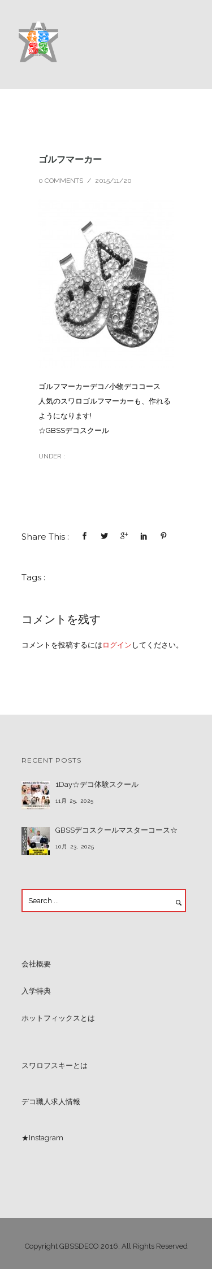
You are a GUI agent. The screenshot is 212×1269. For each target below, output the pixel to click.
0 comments (60, 181)
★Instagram (42, 1138)
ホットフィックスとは (58, 1018)
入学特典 (36, 991)
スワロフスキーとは (54, 1065)
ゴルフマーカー (70, 159)
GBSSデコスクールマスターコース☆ (116, 830)
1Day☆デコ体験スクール (97, 784)
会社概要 (36, 964)
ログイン (117, 645)
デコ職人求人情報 (50, 1101)
